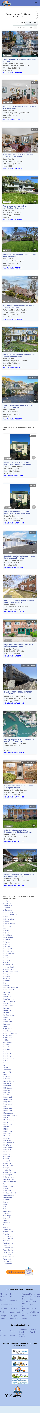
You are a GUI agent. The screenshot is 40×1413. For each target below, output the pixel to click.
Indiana (12, 1296)
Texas (32, 1305)
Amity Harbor (8, 901)
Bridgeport (7, 949)
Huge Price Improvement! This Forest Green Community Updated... (18, 646)
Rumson (6, 1204)
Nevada (24, 1296)
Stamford (6, 1234)
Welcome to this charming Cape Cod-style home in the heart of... (19, 255)
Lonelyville (7, 1099)
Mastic (6, 1118)
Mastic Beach (8, 1120)
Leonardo (7, 1086)
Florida (2, 1312)
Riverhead (7, 1191)
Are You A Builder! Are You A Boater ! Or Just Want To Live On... (19, 740)
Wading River (8, 1243)
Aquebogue (7, 905)
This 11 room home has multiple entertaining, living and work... (15, 207)
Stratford (6, 1241)
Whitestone (8, 1261)
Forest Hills (7, 1022)
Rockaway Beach (9, 1193)
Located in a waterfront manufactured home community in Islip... (19, 557)
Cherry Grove (8, 969)
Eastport (6, 1008)
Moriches (7, 1134)
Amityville (7, 903)
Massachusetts (15, 1312)
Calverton (7, 962)
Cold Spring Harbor (10, 972)
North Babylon (8, 1147)
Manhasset (7, 1111)
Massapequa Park (10, 1115)
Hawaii (2, 1318)
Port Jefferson (8, 1179)
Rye (4, 1207)
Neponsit (6, 1138)
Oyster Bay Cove (9, 1172)
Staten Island (8, 1236)
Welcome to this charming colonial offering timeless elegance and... (20, 355)
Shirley (6, 1227)
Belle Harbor (8, 937)
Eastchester (8, 1006)
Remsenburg (8, 1186)
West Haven (8, 1252)
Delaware (3, 1308)
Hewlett (6, 1045)
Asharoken (7, 910)
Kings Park (7, 1076)
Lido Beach (7, 1088)
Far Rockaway (8, 1015)
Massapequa (8, 1113)
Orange (6, 1168)
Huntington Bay (9, 1058)
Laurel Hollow (8, 1081)
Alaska (2, 1296)
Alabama (3, 1294)
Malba (5, 1106)
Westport (7, 1259)
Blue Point (7, 944)
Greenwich (7, 1038)
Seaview (6, 1223)
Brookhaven (8, 958)
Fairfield (6, 1013)
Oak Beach (7, 1156)
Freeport (6, 1026)
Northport (7, 1152)
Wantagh (6, 1245)
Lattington (7, 1079)
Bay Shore (7, 926)
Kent (5, 1074)
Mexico (12, 1336)
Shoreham (7, 1229)
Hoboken (6, 1051)
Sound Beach (8, 1232)
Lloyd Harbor (8, 1092)
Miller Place (7, 1131)
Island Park (7, 1063)
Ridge (5, 1188)
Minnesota (14, 1318)
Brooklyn (6, 960)
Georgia (3, 1316)
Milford (6, 1127)
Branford (6, 946)
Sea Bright (7, 1216)
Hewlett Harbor (9, 1047)
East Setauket (8, 1003)
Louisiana (13, 1300)
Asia (1, 1331)
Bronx (5, 956)
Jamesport (7, 1070)
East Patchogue (9, 999)
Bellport (6, 942)
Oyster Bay (7, 1170)
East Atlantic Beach (10, 987)
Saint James (7, 1209)
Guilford (6, 1040)
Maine (12, 1305)
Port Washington (9, 1181)
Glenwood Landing (10, 1033)
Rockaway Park (9, 1195)
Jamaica (6, 1067)
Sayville (6, 1213)
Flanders (6, 1017)
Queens (6, 1184)
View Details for (12, 72)
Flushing (6, 1019)
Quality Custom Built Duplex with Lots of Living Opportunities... (18, 406)
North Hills (7, 1149)
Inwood (6, 1061)
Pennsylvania (35, 1294)
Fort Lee (6, 1024)
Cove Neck (7, 978)
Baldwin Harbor (9, 924)
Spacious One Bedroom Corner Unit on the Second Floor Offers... (19, 875)
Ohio (23, 1316)
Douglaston (7, 985)
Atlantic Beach (9, 912)
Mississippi (26, 1294)
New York (7, 1145)
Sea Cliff (6, 1218)
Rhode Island (35, 1296)
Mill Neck (6, 1129)
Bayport (6, 928)
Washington (34, 1312)
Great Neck (7, 1035)
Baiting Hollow (8, 919)
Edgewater (7, 1010)
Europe (3, 1336)
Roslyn (5, 1202)
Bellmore (6, 940)
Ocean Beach (8, 1161)
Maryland (13, 1308)
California (3, 1300)
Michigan (13, 1316)
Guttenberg (7, 1042)
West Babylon (8, 1250)
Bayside (6, 930)
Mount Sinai (7, 1136)
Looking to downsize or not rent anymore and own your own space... (17, 463)
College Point (8, 974)
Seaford (6, 1220)
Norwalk (6, 1154)
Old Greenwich (8, 1165)
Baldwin (6, 921)
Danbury (6, 981)
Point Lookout (8, 1177)
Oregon (24, 1318)
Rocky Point (7, 1197)
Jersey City (7, 1072)
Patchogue (7, 1175)
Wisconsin (34, 1316)
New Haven (7, 1140)
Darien (5, 983)
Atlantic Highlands (10, 914)
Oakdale (6, 1159)
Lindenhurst (8, 1090)
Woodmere (7, 1264)
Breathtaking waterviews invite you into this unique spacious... (18, 307)
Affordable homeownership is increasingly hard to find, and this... (17, 831)
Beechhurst (7, 935)
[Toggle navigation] (35, 3)
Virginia (33, 1308)
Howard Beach (8, 1054)
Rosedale (6, 1200)
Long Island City (9, 1104)
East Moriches (8, 997)
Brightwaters (8, 951)
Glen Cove (7, 1031)
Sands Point (7, 1211)
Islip (4, 1065)
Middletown (7, 1124)
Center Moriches (9, 965)
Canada (12, 1331)
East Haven (7, 992)
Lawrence (7, 1083)
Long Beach (7, 1102)
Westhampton (8, 1257)
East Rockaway (9, 1001)
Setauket (6, 1225)
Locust (6, 1095)
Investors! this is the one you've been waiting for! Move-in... (18, 787)
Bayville (6, 933)
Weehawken (8, 1248)
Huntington (7, 1056)
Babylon (6, 917)
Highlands (7, 1049)
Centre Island (8, 967)
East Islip (6, 994)
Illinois (12, 1294)
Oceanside (7, 1163)
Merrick (6, 1122)
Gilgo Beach (7, 1029)
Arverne (6, 908)
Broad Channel (9, 953)
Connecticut (5, 1305)
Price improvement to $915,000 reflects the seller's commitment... (18, 156)
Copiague (7, 976)
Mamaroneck (8, 1108)
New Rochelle (8, 1143)
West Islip (7, 1254)
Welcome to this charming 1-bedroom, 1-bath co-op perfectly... (19, 601)
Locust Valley (8, 1097)
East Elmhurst (8, 990)
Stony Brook (8, 1238)
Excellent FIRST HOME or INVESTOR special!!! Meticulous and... (18, 693)
